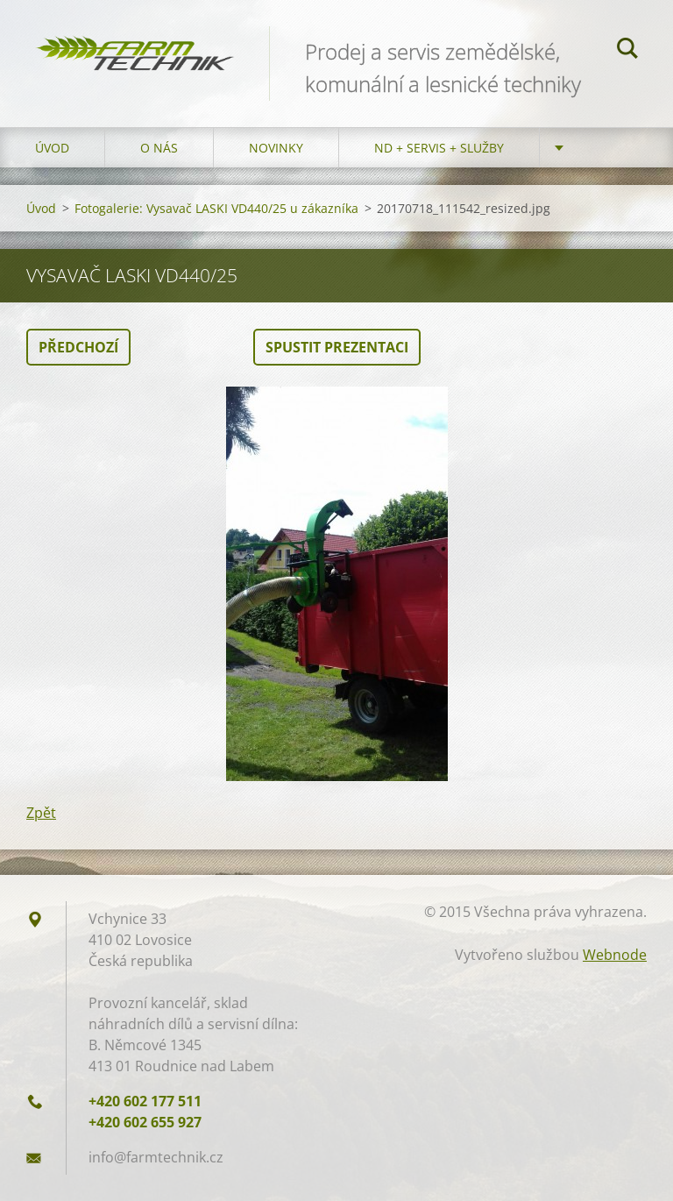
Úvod (52, 147)
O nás (159, 147)
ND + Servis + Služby (439, 147)
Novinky (276, 147)
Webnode (615, 954)
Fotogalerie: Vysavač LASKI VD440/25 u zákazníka (216, 208)
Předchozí (78, 347)
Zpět (41, 812)
